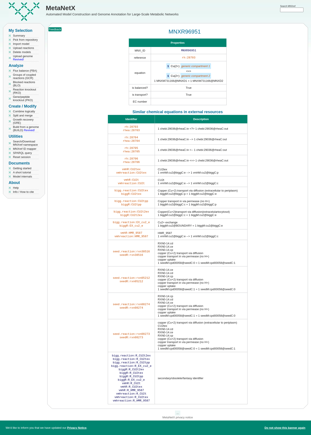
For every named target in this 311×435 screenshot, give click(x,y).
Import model (21, 43)
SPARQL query (22, 153)
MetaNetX (60, 7)
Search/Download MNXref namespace (25, 143)
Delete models (22, 52)
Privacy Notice (77, 427)
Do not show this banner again (285, 427)
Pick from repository (25, 39)
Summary (19, 35)
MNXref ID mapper (24, 148)
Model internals (22, 176)
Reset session (22, 157)
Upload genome (23, 58)
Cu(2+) (175, 67)
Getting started (22, 168)
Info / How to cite (23, 191)
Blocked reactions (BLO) (24, 84)
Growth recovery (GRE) (23, 121)
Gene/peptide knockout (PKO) (23, 98)
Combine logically (24, 111)
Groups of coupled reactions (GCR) (24, 76)
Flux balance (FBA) (25, 70)
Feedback (55, 29)
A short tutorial (22, 172)
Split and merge (23, 115)
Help (16, 187)
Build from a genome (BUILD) (26, 128)
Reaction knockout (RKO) (24, 91)
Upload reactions (23, 48)
